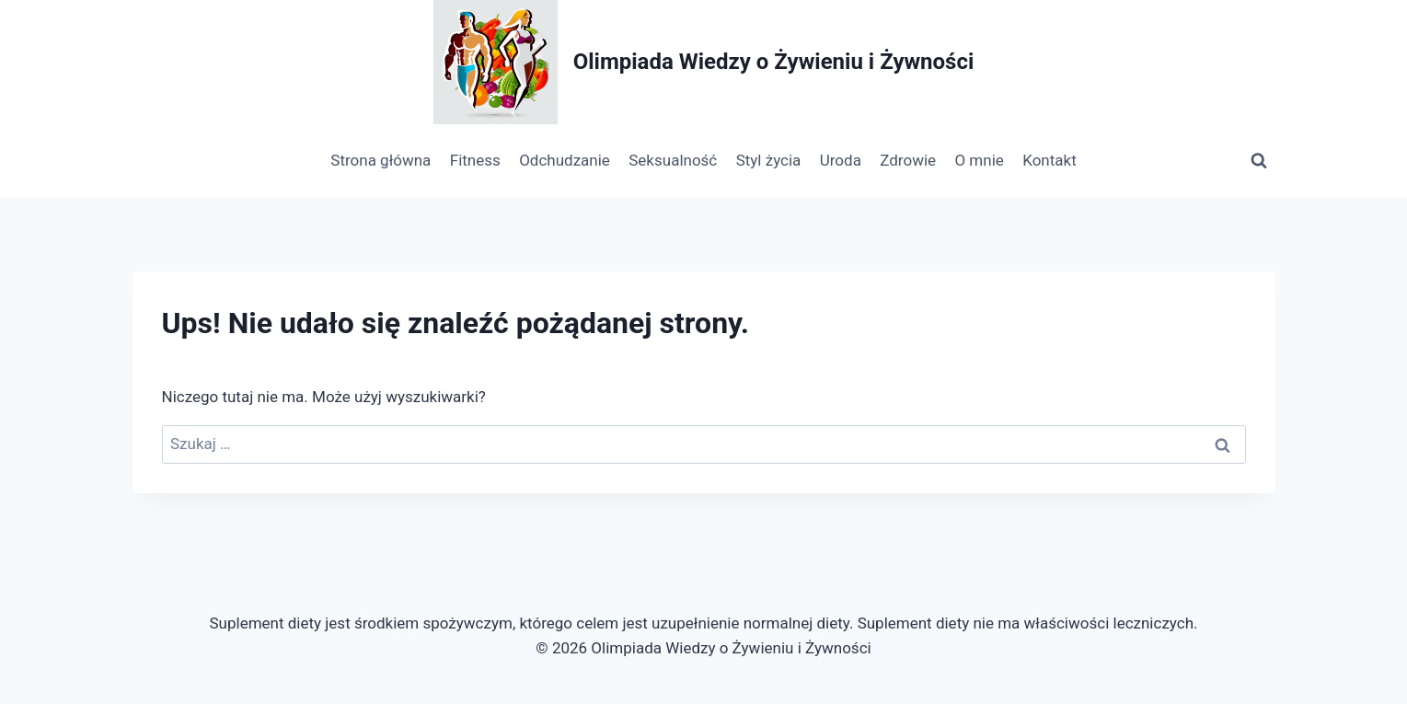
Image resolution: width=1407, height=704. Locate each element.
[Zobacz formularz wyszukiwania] (1258, 161)
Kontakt (1049, 160)
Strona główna (380, 160)
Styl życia (769, 160)
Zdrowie (908, 160)
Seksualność (673, 160)
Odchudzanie (564, 160)
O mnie (978, 160)
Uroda (840, 160)
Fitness (475, 160)
